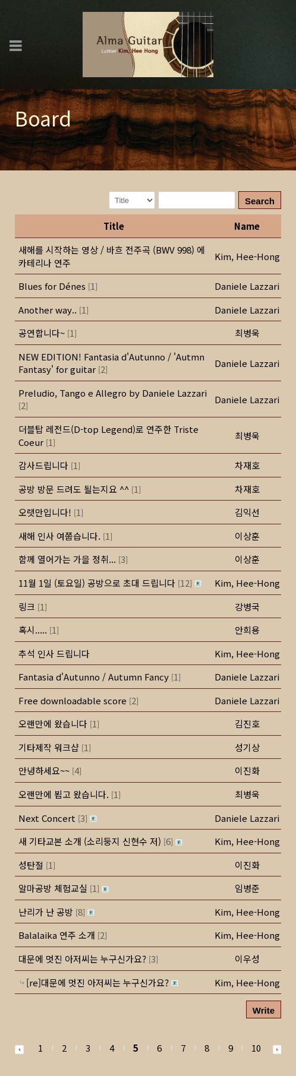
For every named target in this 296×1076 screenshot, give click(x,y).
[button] (247, 256)
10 (256, 1048)
